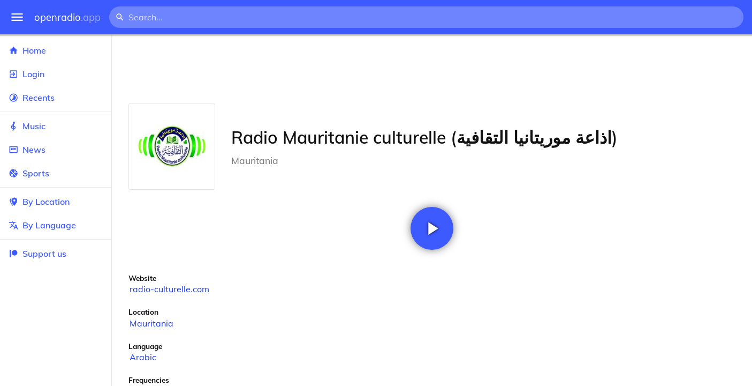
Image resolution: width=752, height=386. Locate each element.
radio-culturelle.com (169, 289)
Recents (55, 97)
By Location (55, 201)
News (55, 149)
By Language (55, 225)
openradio (67, 17)
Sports (55, 173)
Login (55, 74)
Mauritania (151, 323)
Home (55, 50)
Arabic (143, 357)
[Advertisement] (431, 68)
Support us (37, 253)
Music (55, 126)
